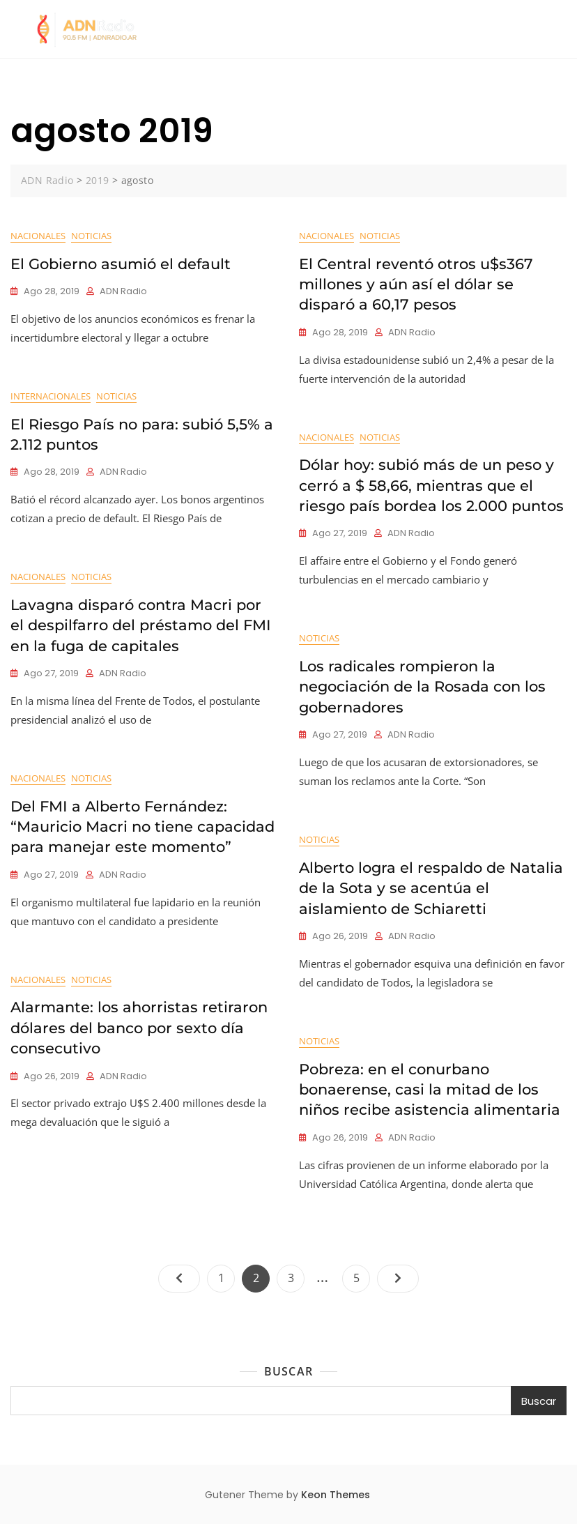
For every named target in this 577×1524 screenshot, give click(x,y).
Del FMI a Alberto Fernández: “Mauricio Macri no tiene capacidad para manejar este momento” (142, 827)
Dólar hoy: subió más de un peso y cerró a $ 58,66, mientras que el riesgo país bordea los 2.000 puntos (431, 485)
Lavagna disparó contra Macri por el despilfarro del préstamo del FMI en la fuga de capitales (140, 625)
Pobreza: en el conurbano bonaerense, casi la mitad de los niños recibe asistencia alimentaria (429, 1089)
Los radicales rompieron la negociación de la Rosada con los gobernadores (422, 686)
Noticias (91, 235)
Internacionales (50, 396)
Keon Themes (335, 1495)
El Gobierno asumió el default (120, 264)
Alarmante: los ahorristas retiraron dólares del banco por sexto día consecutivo (139, 1027)
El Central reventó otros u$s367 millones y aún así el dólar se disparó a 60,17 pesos (416, 284)
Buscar (288, 1371)
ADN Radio (123, 291)
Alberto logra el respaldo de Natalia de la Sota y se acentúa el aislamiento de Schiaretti (431, 888)
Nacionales (38, 235)
